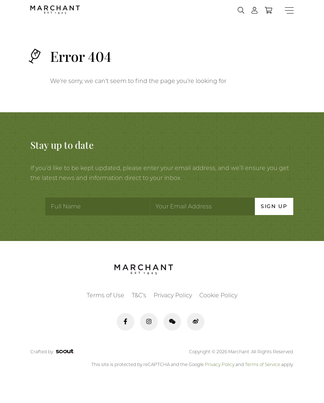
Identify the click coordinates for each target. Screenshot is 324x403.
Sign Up (274, 206)
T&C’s (139, 295)
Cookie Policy (218, 295)
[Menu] (289, 10)
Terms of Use (105, 295)
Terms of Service (262, 364)
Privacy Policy (173, 295)
